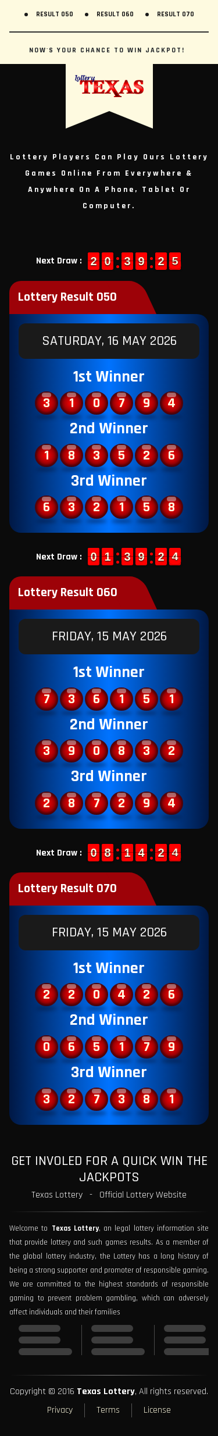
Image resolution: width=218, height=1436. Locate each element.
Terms (108, 1410)
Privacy (60, 1410)
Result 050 (54, 14)
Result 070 (175, 14)
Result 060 (115, 14)
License (157, 1410)
